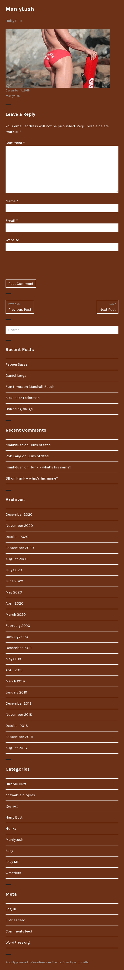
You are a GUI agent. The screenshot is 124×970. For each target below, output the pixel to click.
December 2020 (19, 514)
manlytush (13, 96)
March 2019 (15, 681)
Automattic (81, 962)
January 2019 (16, 692)
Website (12, 240)
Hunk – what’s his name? (50, 467)
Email (12, 220)
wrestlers (13, 873)
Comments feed (19, 931)
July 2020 (14, 570)
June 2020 (14, 581)
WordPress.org (18, 942)
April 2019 (14, 670)
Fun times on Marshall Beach (30, 386)
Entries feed (15, 920)
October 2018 (17, 725)
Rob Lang (13, 456)
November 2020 (19, 525)
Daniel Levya (16, 375)
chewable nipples (20, 795)
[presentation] (41, 268)
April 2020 (14, 603)
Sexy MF (12, 862)
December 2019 (19, 648)
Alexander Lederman (23, 398)
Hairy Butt (14, 21)
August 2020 (17, 559)
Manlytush (20, 9)
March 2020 (16, 614)
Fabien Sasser (17, 364)
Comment (15, 143)
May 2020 (14, 592)
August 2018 (16, 748)
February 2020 (18, 625)
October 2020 (17, 536)
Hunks (11, 828)
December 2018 (19, 703)
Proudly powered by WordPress (26, 962)
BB (8, 478)
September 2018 (19, 737)
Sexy (9, 850)
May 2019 (13, 659)
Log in (11, 909)
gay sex (12, 806)
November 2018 (19, 714)
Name (12, 201)
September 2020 (20, 548)
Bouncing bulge (19, 409)
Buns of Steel (40, 445)
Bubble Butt (16, 784)
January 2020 (17, 636)
